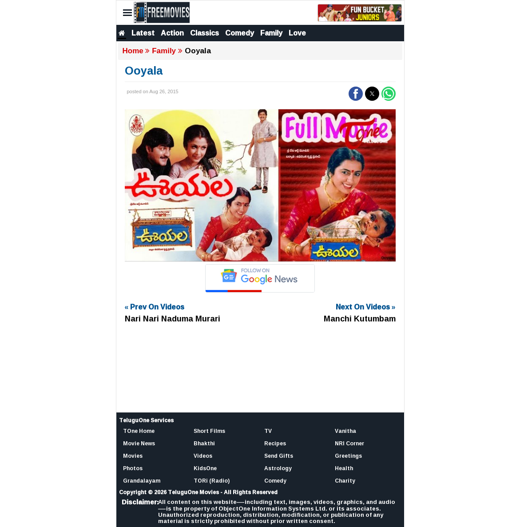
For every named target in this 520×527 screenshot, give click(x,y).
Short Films (209, 431)
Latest (143, 33)
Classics (204, 33)
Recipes (275, 443)
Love (297, 33)
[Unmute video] (260, 185)
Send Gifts (278, 456)
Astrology (278, 468)
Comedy (239, 33)
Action (172, 33)
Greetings (348, 456)
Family (271, 33)
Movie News (139, 443)
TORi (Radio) (212, 480)
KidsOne (205, 468)
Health (344, 468)
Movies (133, 456)
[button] (356, 94)
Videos (203, 456)
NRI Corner (349, 443)
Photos (133, 468)
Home (133, 51)
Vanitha (345, 431)
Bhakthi (204, 443)
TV (268, 431)
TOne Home (139, 431)
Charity (345, 480)
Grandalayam (141, 480)
